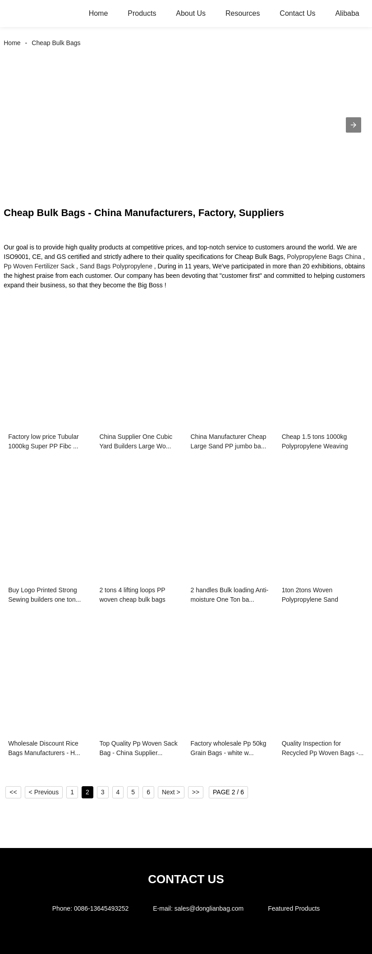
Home (98, 13)
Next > (171, 792)
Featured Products (294, 908)
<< (13, 792)
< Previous (44, 792)
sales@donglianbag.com (209, 908)
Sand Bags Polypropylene (116, 266)
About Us (191, 13)
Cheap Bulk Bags (56, 42)
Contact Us (297, 13)
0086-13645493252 (101, 908)
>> (195, 792)
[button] (353, 125)
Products (142, 13)
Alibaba (347, 13)
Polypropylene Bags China (324, 256)
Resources (242, 13)
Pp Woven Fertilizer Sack (39, 266)
